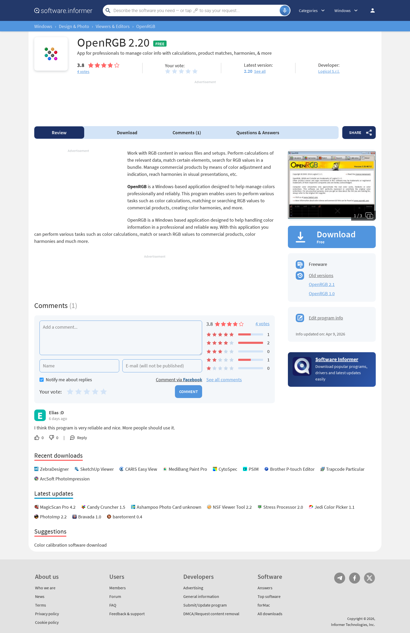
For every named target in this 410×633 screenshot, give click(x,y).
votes (83, 71)
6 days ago (58, 418)
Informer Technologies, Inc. (353, 624)
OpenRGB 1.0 (322, 293)
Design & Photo (74, 26)
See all (260, 71)
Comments (187, 133)
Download (127, 133)
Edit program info (326, 318)
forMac (264, 605)
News (39, 596)
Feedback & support (127, 613)
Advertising (193, 587)
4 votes (262, 324)
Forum (115, 596)
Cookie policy (47, 622)
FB (354, 578)
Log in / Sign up (370, 10)
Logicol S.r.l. (329, 71)
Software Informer (336, 359)
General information (201, 596)
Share (355, 132)
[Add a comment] (120, 338)
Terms (40, 605)
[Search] (196, 10)
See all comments (224, 380)
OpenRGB (145, 26)
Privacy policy (47, 613)
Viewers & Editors (113, 26)
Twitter (369, 578)
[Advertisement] (205, 100)
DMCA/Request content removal (211, 613)
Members (117, 587)
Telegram (339, 578)
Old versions (321, 275)
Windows (43, 26)
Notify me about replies (65, 380)
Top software (269, 596)
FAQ (112, 605)
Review (59, 133)
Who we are (45, 587)
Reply (82, 437)
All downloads (270, 613)
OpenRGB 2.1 (322, 284)
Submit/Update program (205, 605)
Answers (257, 133)
